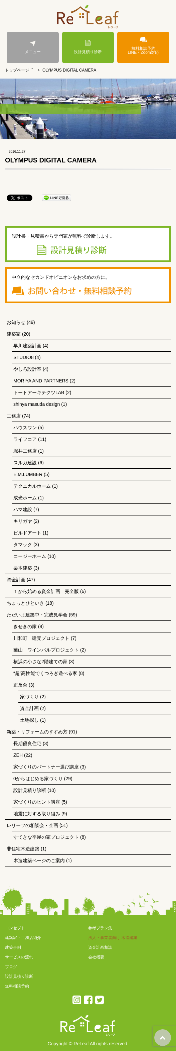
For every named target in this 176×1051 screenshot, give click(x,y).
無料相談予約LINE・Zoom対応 (143, 45)
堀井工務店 (25, 451)
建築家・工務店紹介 (23, 937)
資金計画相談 (100, 947)
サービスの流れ (19, 957)
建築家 (14, 334)
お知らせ (16, 322)
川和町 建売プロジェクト (41, 638)
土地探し (29, 720)
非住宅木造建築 (23, 848)
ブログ (11, 966)
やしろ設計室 (27, 369)
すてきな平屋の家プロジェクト (46, 837)
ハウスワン (25, 427)
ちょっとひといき (25, 603)
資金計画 (16, 579)
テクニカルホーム (32, 486)
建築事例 (13, 947)
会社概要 (96, 957)
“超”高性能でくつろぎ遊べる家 (45, 673)
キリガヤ (22, 521)
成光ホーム (25, 497)
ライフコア (25, 439)
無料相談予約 (17, 986)
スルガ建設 (25, 462)
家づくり (29, 696)
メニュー (33, 47)
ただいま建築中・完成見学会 (37, 614)
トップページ (17, 70)
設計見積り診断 (88, 47)
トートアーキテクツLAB (38, 392)
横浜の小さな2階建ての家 (40, 661)
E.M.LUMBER (27, 474)
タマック (22, 544)
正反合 (20, 685)
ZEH (18, 755)
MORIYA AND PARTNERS (40, 380)
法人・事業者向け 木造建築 (112, 937)
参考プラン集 (100, 928)
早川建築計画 (27, 345)
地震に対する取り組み (36, 813)
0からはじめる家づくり (38, 778)
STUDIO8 (23, 357)
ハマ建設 (22, 509)
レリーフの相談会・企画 (32, 825)
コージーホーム (29, 556)
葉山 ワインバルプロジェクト (46, 650)
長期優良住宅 (27, 743)
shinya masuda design (36, 404)
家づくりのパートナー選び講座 (46, 767)
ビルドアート (27, 533)
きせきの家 (25, 626)
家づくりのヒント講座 (36, 802)
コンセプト (15, 928)
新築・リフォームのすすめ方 (37, 731)
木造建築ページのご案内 (39, 860)
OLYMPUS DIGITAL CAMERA (69, 70)
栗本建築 (22, 568)
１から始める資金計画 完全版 (46, 591)
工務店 (14, 416)
